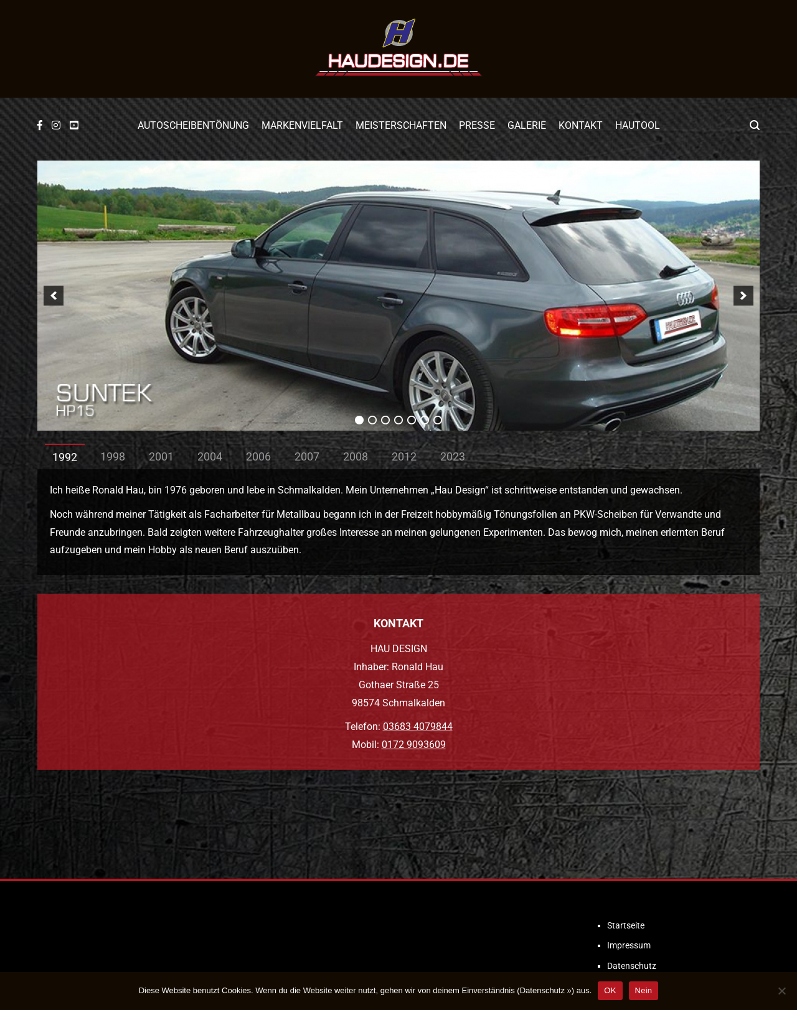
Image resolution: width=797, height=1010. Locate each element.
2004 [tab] (209, 456)
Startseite (625, 925)
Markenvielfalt (302, 125)
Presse (477, 125)
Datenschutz (631, 966)
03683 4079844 (418, 726)
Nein (644, 990)
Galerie (526, 125)
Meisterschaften (401, 125)
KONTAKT (398, 623)
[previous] (54, 296)
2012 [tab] (404, 456)
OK (610, 990)
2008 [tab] (355, 456)
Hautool (637, 125)
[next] (743, 296)
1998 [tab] (112, 456)
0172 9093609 (414, 744)
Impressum (629, 945)
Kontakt (581, 125)
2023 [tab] (452, 456)
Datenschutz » (546, 990)
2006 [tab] (258, 456)
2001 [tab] (161, 456)
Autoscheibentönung (193, 125)
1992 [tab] (64, 457)
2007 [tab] (307, 456)
